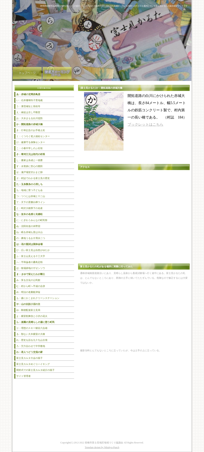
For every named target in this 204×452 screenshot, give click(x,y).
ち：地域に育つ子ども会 (29, 190)
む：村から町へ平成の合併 (30, 286)
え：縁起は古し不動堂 (28, 112)
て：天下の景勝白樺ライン (30, 202)
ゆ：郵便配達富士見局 (28, 310)
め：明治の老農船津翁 (28, 292)
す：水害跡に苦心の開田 (29, 166)
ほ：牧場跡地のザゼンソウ (30, 268)
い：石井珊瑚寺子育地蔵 (29, 100)
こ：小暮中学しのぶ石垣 (29, 148)
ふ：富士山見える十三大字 (30, 256)
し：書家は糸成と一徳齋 (29, 160)
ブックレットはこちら (145, 124)
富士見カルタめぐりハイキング (33, 364)
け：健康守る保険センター (30, 142)
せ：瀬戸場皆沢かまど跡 (29, 172)
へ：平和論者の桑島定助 (29, 262)
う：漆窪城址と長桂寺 (28, 106)
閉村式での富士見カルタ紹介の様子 (35, 370)
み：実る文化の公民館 (28, 280)
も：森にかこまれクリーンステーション (37, 298)
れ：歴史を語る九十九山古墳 (31, 340)
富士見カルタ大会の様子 (29, 358)
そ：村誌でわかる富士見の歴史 (33, 178)
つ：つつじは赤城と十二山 (30, 196)
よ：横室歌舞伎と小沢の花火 (31, 316)
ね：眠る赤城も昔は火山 (29, 232)
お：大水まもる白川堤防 (29, 118)
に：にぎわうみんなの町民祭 (31, 220)
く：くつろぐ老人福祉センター (33, 136)
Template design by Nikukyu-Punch (102, 447)
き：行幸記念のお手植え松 (30, 130)
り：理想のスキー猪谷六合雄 (31, 328)
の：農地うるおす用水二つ (30, 238)
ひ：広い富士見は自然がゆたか (33, 250)
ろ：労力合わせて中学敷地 (30, 346)
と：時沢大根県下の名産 (29, 208)
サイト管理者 (23, 376)
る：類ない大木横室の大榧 (30, 334)
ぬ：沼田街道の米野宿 (28, 226)
